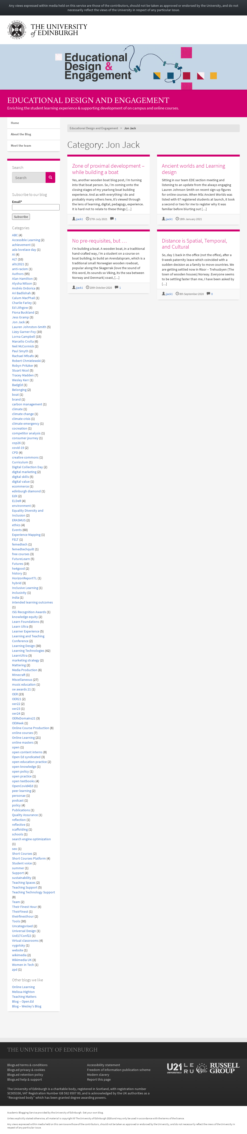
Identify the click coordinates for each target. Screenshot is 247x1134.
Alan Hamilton (22, 278)
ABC (15, 235)
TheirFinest (20, 911)
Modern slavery (98, 1074)
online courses (22, 733)
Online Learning (23, 737)
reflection (19, 820)
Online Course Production (30, 728)
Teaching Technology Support (33, 892)
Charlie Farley (22, 303)
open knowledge (24, 766)
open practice (22, 776)
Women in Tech (23, 964)
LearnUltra (19, 655)
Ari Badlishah (21, 293)
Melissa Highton (23, 992)
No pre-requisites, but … (99, 240)
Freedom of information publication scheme (119, 1070)
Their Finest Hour (24, 906)
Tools (16, 921)
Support (18, 873)
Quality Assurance (25, 815)
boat (15, 394)
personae (19, 795)
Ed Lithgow (20, 307)
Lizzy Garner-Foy (24, 332)
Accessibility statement (103, 1065)
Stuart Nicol (20, 370)
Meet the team (21, 146)
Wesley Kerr (20, 380)
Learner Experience (25, 631)
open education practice (29, 762)
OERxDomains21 (23, 718)
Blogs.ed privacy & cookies (26, 1070)
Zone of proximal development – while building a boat (108, 168)
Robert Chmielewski (26, 361)
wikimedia (19, 955)
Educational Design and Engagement (88, 101)
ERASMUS (19, 520)
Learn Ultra (20, 626)
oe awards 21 (21, 689)
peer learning (21, 791)
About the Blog (21, 134)
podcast (18, 800)
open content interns (27, 752)
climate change (23, 414)
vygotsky (18, 945)
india (15, 597)
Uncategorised (22, 926)
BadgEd (17, 385)
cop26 (16, 443)
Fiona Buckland (23, 312)
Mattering (19, 665)
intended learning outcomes (32, 602)
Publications (21, 810)
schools (17, 834)
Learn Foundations (25, 621)
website (17, 950)
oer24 (16, 713)
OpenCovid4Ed (22, 786)
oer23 (16, 708)
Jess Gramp (20, 317)
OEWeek (18, 723)
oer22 (16, 704)
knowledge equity (25, 617)
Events (17, 530)
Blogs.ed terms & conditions (27, 1065)
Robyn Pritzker (22, 365)
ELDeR (16, 501)
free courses (20, 554)
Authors (18, 274)
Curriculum (20, 462)
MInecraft (18, 675)
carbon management (27, 404)
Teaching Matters (24, 996)
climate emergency (25, 423)
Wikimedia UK (22, 960)
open (16, 747)
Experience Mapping (26, 534)
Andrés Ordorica (23, 288)
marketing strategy (25, 660)
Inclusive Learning (25, 588)
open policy (20, 771)
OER (15, 694)
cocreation (19, 428)
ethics (16, 525)
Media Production (24, 670)
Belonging (19, 390)
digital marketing (24, 472)
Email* (33, 205)
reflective (18, 824)
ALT (14, 259)
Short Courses (22, 853)
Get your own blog (93, 1112)
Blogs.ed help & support (24, 1079)
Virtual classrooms (25, 940)
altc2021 (18, 264)
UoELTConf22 (21, 935)
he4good (18, 568)
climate (17, 409)
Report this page (99, 1079)
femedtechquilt (23, 549)
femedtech (19, 544)
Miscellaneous (22, 679)
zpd (14, 969)
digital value (21, 481)
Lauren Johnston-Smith (29, 327)
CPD (15, 452)
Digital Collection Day (27, 467)
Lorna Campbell (23, 336)
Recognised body (21, 1097)
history (17, 573)
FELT (15, 539)
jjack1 (79, 219)
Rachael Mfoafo (23, 356)
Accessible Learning (26, 240)
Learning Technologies (28, 650)
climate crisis (21, 418)
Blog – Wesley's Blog (26, 1006)
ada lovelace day (24, 249)
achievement (21, 245)
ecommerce (20, 486)
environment (21, 505)
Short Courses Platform (29, 858)
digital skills (20, 476)
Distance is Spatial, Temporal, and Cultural (194, 243)
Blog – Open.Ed (23, 1001)
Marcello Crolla (23, 341)
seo (14, 849)
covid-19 (18, 447)
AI (13, 254)
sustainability (21, 878)
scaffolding (20, 829)
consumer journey (25, 438)
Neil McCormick (23, 346)
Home (15, 123)
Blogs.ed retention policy (25, 1074)
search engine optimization (31, 839)
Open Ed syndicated (26, 757)
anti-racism (20, 269)
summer (18, 868)
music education (24, 684)
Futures (17, 563)
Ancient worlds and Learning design (193, 168)
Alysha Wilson (22, 283)
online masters (23, 742)
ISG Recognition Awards (29, 612)
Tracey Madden (23, 375)
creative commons (25, 457)
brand (16, 399)
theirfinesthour (23, 916)
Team (16, 902)
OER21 (16, 699)
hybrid (16, 583)
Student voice (22, 863)
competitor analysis (26, 433)
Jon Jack (18, 322)
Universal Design (24, 931)
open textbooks (23, 781)
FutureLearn (21, 559)
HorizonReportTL (24, 578)
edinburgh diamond (26, 491)
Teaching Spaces (23, 882)
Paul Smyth (20, 351)
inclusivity (19, 592)
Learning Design (23, 646)
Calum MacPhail (23, 298)
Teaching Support (24, 887)
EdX (14, 496)
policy (16, 805)
